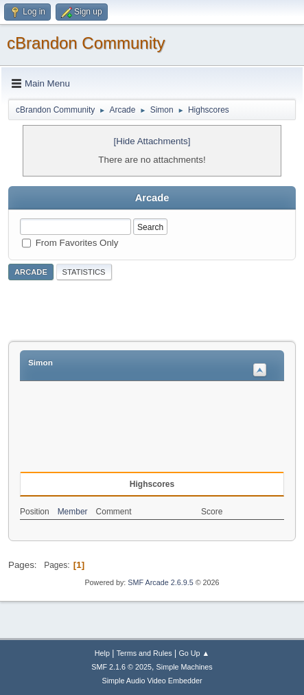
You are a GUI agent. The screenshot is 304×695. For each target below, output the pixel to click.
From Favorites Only (77, 242)
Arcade (30, 272)
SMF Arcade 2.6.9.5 (160, 582)
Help (102, 653)
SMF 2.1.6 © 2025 (121, 667)
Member (73, 511)
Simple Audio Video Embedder (152, 680)
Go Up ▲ (193, 653)
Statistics (84, 272)
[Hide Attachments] (152, 141)
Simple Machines (184, 667)
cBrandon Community (86, 43)
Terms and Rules (144, 653)
